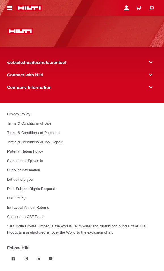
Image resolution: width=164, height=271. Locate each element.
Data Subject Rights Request (31, 188)
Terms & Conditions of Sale (29, 123)
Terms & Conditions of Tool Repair (34, 142)
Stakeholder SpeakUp (25, 160)
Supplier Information (23, 170)
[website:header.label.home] (29, 8)
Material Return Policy (25, 151)
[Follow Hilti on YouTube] (51, 258)
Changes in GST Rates (26, 216)
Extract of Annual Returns (28, 207)
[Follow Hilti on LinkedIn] (38, 258)
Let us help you (20, 179)
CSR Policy (16, 198)
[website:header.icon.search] (151, 8)
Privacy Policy (18, 114)
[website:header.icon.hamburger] (9, 8)
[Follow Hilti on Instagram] (26, 258)
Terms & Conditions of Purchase (33, 132)
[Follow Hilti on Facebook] (13, 258)
